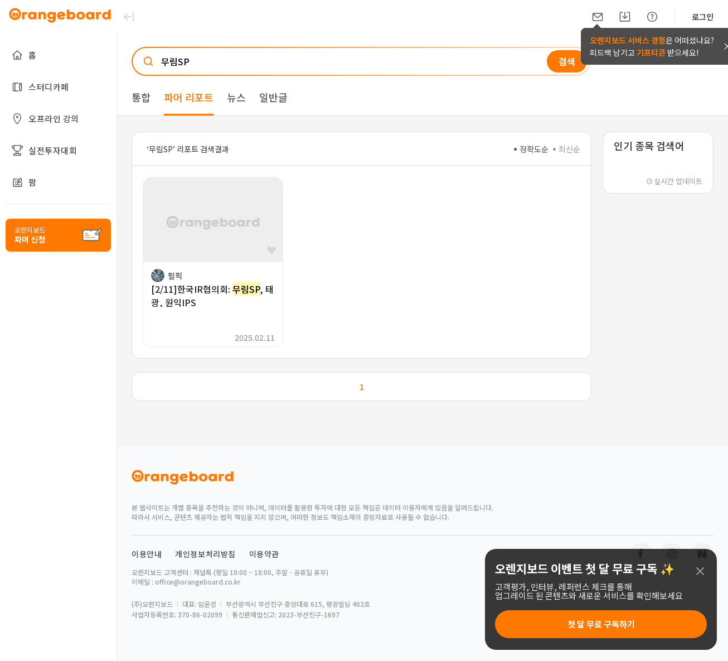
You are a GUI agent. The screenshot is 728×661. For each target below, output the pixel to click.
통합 (141, 97)
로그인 (703, 16)
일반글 (273, 97)
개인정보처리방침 (205, 553)
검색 (567, 61)
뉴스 (236, 97)
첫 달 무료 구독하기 (601, 624)
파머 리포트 (188, 97)
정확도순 (531, 149)
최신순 (566, 149)
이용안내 (147, 553)
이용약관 (264, 553)
